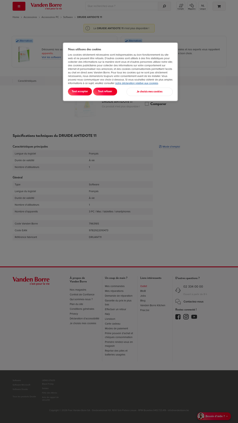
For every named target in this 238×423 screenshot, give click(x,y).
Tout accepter (82, 91)
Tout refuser (113, 91)
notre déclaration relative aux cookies (136, 83)
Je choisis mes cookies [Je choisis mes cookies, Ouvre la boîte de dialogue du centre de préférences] (155, 91)
